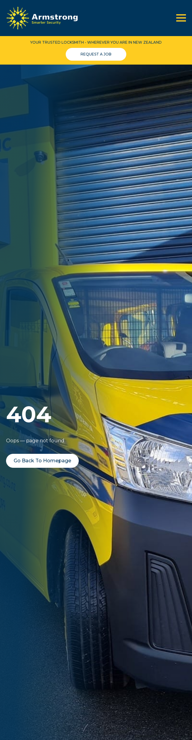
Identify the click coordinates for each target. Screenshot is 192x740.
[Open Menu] (181, 18)
